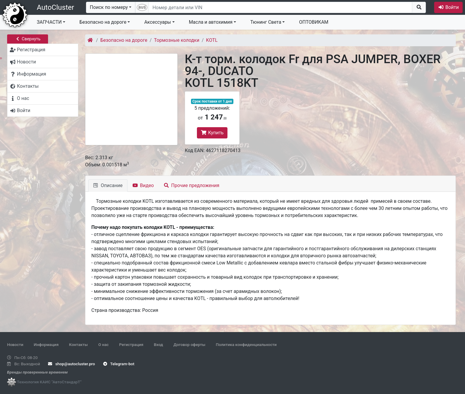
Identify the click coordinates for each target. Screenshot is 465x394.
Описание (107, 185)
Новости (15, 344)
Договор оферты (189, 344)
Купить (212, 132)
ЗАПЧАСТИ (49, 22)
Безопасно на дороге (102, 22)
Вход (158, 344)
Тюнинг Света (265, 22)
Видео (143, 185)
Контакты (78, 344)
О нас (103, 344)
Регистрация (131, 344)
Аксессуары (157, 22)
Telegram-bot (118, 363)
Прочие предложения (191, 185)
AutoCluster (55, 7)
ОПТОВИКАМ (313, 22)
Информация (46, 344)
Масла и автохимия (210, 22)
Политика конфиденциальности (246, 344)
